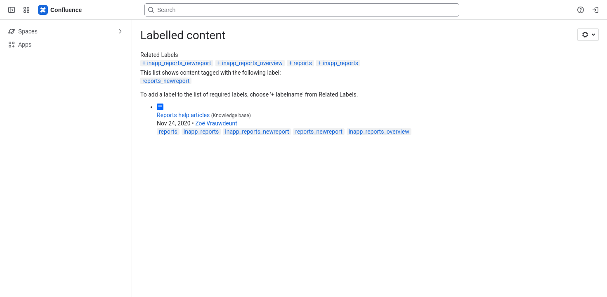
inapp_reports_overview (252, 63)
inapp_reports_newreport (179, 63)
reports (302, 63)
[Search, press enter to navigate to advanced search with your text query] (301, 9)
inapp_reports (340, 63)
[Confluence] (60, 9)
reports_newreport (165, 81)
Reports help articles (183, 115)
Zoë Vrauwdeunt (216, 123)
